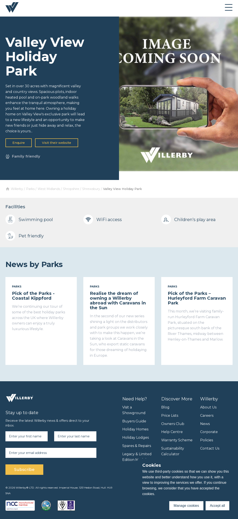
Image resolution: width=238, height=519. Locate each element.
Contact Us (209, 448)
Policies (206, 440)
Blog (165, 407)
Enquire (18, 143)
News (205, 424)
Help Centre (172, 432)
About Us (208, 407)
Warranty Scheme (177, 440)
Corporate (209, 432)
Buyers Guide (134, 421)
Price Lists (169, 415)
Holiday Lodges (135, 437)
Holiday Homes (135, 429)
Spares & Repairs (136, 446)
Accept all (217, 505)
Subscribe (24, 469)
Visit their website (56, 143)
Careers (206, 415)
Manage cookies (186, 505)
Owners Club (172, 424)
